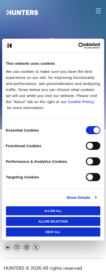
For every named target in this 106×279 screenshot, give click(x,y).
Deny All (53, 232)
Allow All (53, 210)
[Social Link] (7, 247)
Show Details (79, 197)
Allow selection (53, 221)
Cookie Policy (81, 101)
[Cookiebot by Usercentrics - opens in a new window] (78, 45)
